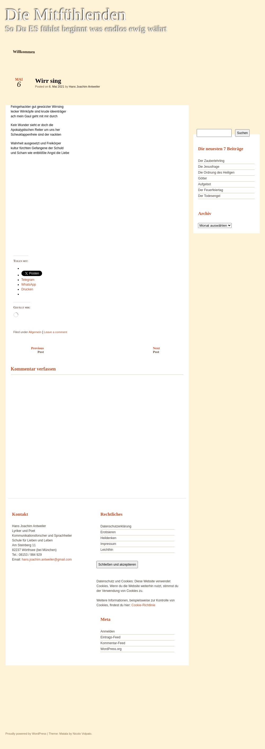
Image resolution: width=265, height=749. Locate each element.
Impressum (108, 544)
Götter (202, 178)
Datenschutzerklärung (115, 526)
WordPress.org (111, 649)
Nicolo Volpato (82, 733)
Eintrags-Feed (110, 637)
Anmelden (107, 631)
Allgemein (35, 332)
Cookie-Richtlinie (143, 605)
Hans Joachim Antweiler (84, 86)
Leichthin (106, 550)
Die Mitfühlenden (66, 15)
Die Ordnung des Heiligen (216, 172)
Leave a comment (55, 332)
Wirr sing (175, 82)
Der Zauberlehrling (211, 161)
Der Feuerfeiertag (210, 190)
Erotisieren (107, 532)
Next (169, 350)
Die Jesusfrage (208, 167)
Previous (26, 350)
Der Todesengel (209, 196)
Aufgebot (204, 184)
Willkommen (24, 51)
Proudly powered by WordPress (26, 733)
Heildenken (108, 538)
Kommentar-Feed (112, 643)
